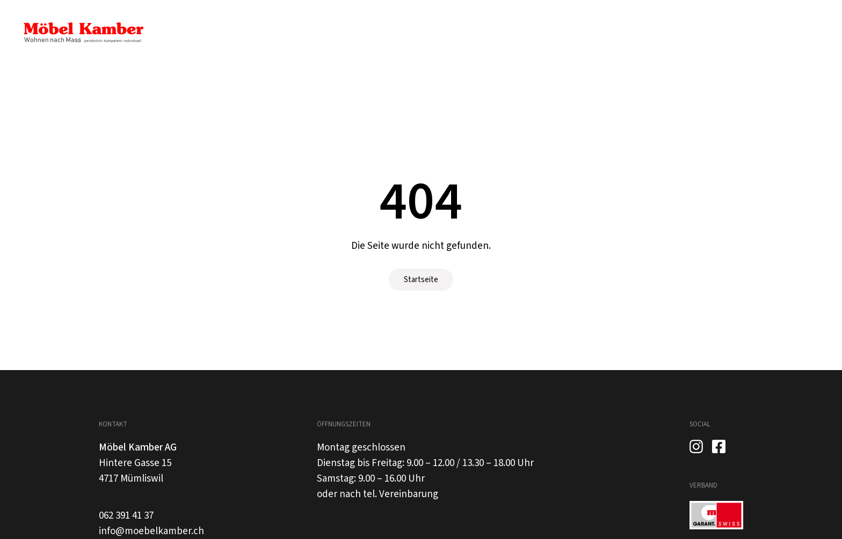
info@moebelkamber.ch (151, 531)
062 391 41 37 (126, 515)
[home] (83, 32)
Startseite (421, 279)
